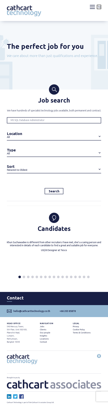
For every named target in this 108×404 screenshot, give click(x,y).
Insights (43, 336)
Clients (43, 330)
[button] (19, 277)
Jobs (42, 326)
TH (99, 7)
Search (54, 191)
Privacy (76, 326)
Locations (44, 339)
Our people (45, 333)
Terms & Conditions (81, 333)
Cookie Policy (79, 330)
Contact (43, 342)
